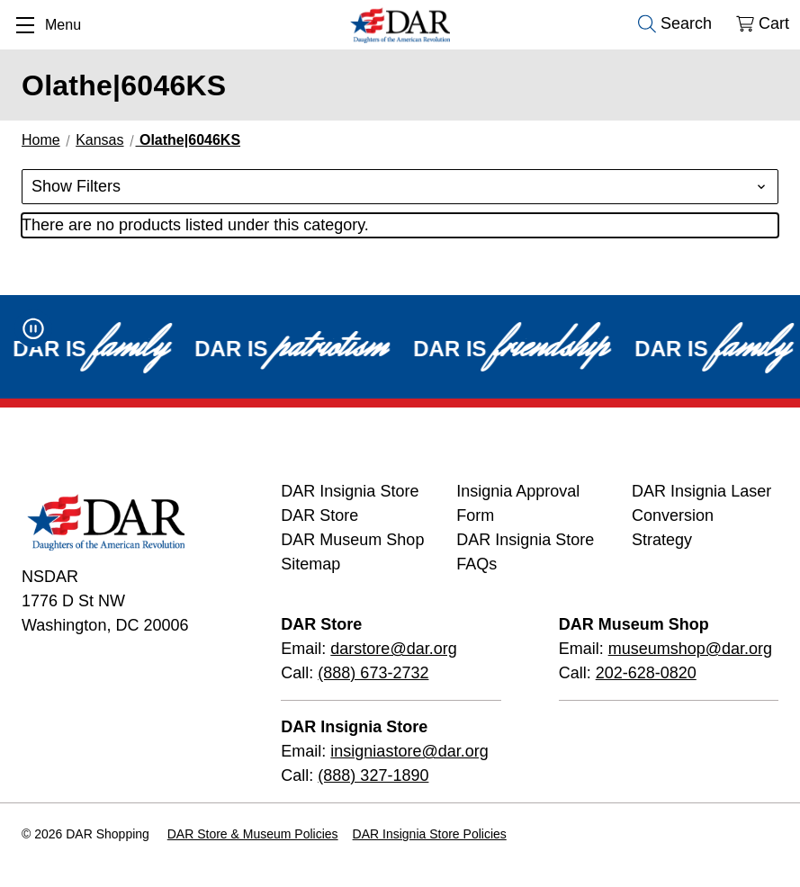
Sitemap (310, 564)
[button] (400, 186)
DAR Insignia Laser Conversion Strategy (701, 515)
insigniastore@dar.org (409, 751)
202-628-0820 (646, 673)
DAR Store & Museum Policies (252, 834)
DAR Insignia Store (349, 491)
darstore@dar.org (393, 649)
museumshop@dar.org (690, 649)
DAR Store (319, 515)
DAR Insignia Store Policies (430, 834)
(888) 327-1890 (373, 775)
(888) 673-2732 (373, 673)
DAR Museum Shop (352, 540)
